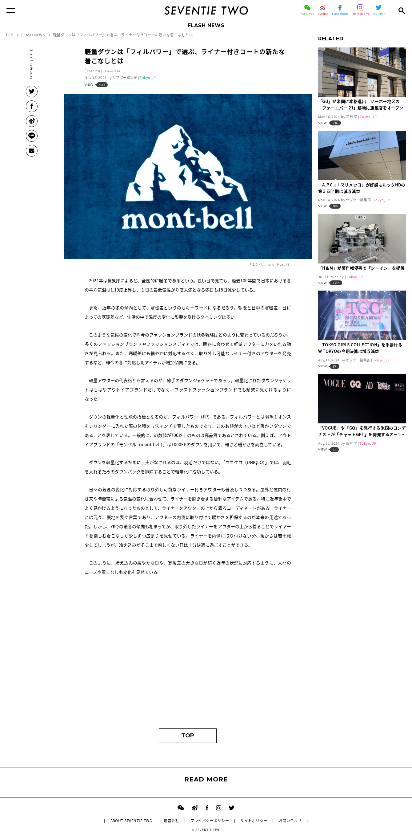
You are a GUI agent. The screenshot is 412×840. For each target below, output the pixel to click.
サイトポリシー (253, 820)
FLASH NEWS (206, 25)
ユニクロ (113, 70)
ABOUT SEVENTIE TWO (131, 820)
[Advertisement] (188, 664)
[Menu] (10, 10)
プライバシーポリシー (209, 820)
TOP (187, 735)
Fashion (93, 70)
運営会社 (171, 820)
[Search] (401, 10)
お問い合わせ (290, 820)
